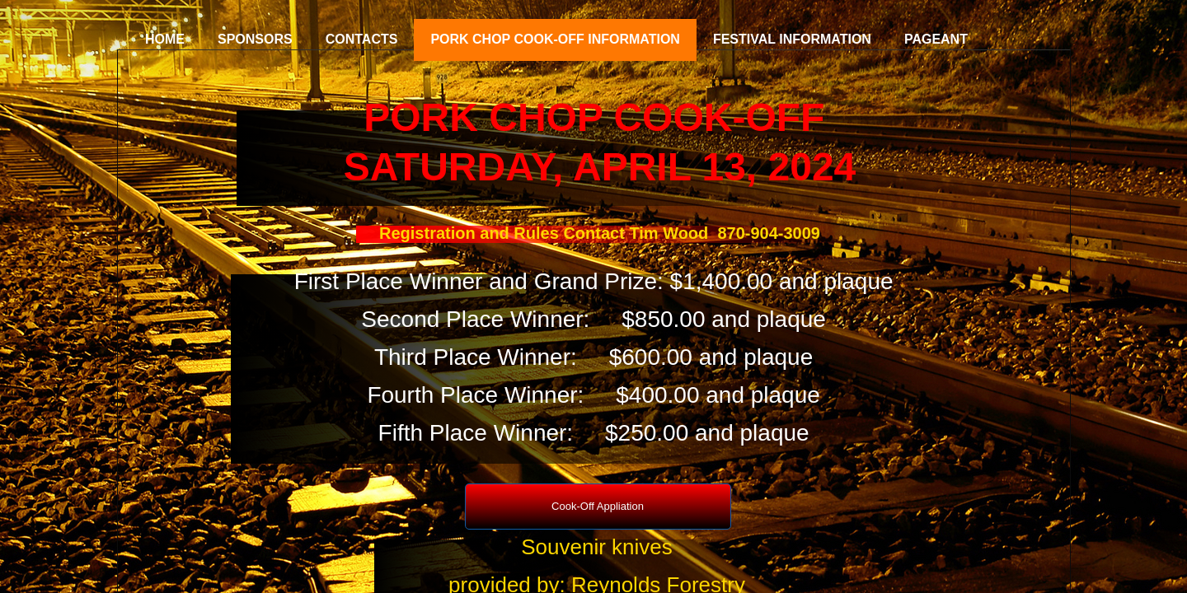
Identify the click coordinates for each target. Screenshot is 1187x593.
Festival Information (792, 39)
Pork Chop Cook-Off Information (555, 39)
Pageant (936, 39)
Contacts (362, 39)
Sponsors (255, 39)
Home (165, 39)
